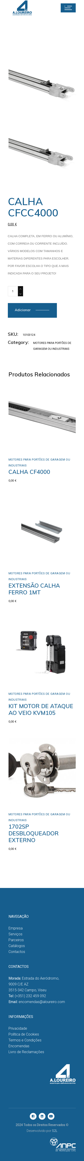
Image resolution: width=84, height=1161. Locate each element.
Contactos (17, 952)
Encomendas (19, 1046)
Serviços (15, 934)
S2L (54, 1131)
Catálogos (17, 946)
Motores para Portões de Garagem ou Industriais (39, 462)
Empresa (16, 928)
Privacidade (18, 1028)
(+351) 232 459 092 (30, 996)
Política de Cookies (24, 1034)
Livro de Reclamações (26, 1052)
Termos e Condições (25, 1040)
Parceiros (16, 940)
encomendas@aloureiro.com (42, 1002)
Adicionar (23, 310)
